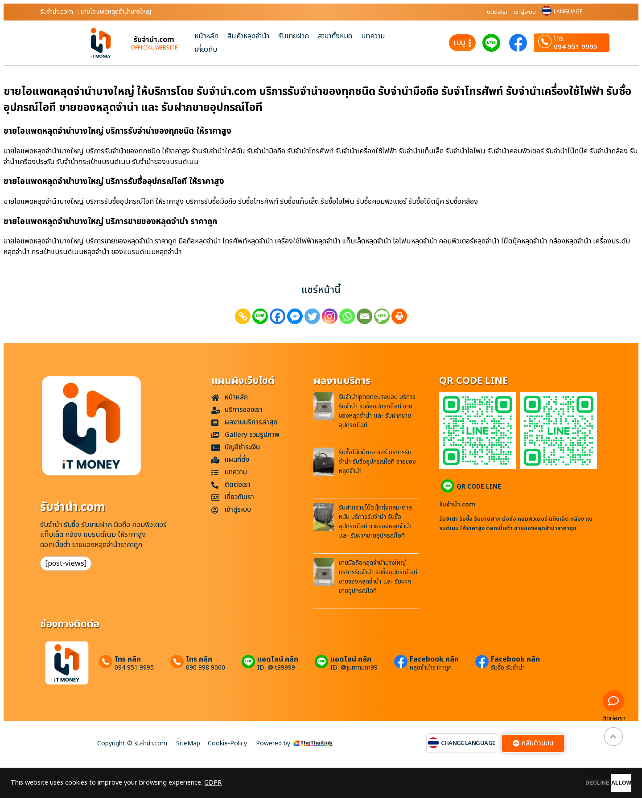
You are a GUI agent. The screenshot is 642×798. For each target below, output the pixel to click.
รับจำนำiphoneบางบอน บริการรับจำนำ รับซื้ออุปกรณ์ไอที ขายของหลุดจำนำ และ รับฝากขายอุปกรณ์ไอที (377, 411)
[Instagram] (329, 316)
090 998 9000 (205, 668)
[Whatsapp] (347, 316)
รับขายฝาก (293, 36)
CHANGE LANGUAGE (468, 743)
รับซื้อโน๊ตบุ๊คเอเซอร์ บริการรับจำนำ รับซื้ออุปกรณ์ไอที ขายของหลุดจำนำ (377, 462)
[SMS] (382, 316)
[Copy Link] (243, 316)
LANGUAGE (568, 12)
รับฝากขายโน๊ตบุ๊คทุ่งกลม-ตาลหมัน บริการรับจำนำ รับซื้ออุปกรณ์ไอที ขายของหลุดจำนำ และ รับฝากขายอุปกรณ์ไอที (375, 521)
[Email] (364, 316)
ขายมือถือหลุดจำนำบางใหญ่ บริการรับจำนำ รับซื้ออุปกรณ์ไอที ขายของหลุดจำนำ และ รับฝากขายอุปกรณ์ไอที (378, 577)
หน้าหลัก (206, 36)
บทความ (373, 36)
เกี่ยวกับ (205, 49)
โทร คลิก (128, 659)
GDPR (213, 783)
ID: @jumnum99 (354, 668)
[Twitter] (312, 316)
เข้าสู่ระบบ (525, 12)
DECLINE (551, 783)
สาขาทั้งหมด (335, 36)
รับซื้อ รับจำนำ (508, 668)
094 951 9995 (575, 47)
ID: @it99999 (276, 668)
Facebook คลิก (434, 659)
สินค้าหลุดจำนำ (248, 36)
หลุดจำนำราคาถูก (431, 668)
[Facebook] (277, 316)
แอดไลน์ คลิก (277, 659)
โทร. (559, 39)
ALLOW (606, 783)
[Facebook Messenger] (295, 316)
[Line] (260, 316)
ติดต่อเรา (497, 12)
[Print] (399, 316)
